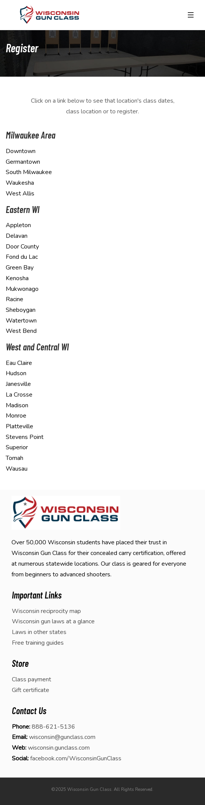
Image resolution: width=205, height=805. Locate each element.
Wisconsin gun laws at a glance (53, 621)
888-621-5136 (53, 727)
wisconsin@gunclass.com (62, 737)
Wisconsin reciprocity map (46, 611)
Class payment (31, 679)
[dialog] (190, 789)
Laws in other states (39, 632)
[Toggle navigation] (190, 14)
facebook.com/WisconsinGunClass (75, 758)
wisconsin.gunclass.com (59, 748)
